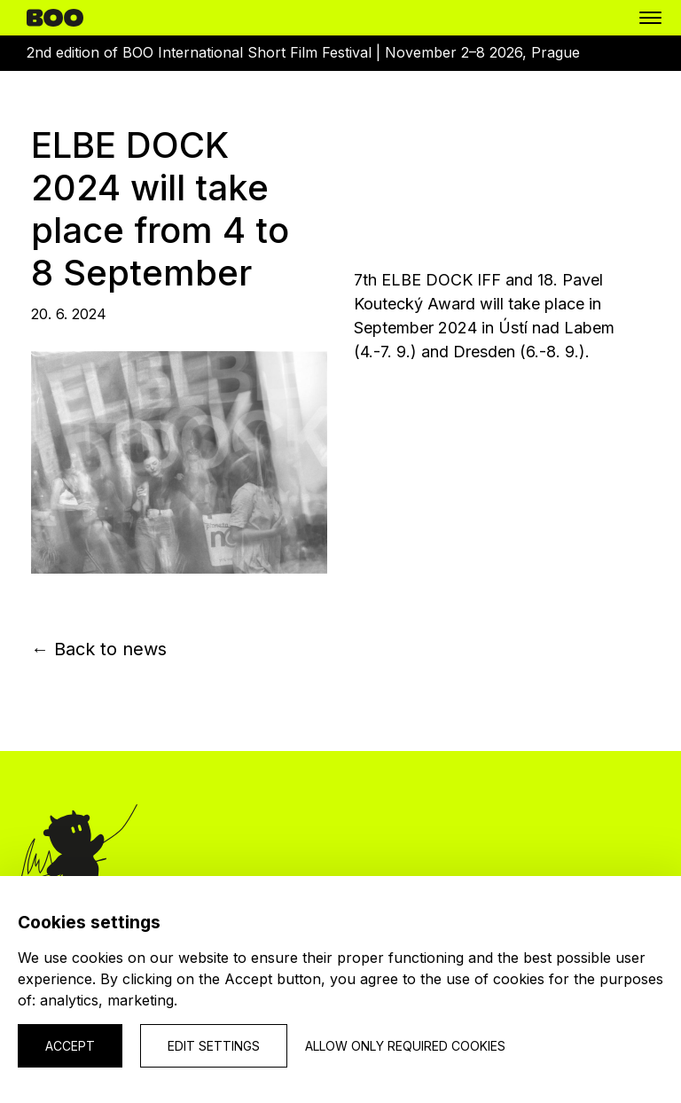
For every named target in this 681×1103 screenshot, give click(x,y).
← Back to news (99, 649)
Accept (70, 1045)
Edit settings (214, 1045)
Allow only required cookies (405, 1045)
